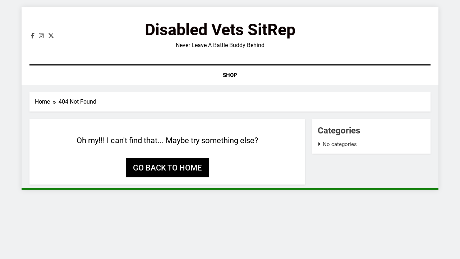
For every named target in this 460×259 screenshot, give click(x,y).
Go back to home (167, 167)
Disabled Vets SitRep (220, 29)
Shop (230, 75)
